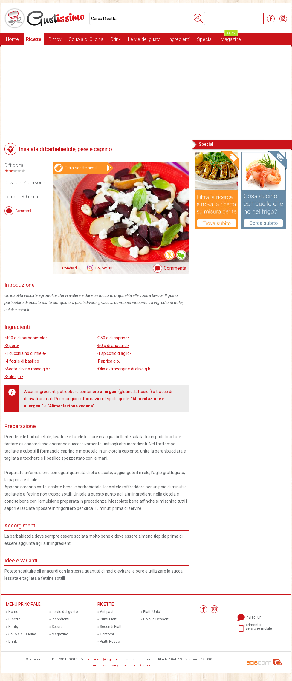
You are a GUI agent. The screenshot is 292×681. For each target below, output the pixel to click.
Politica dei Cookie (136, 665)
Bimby (55, 39)
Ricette (33, 39)
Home (12, 39)
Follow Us (103, 268)
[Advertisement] (146, 92)
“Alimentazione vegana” (72, 406)
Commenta (175, 268)
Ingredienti (179, 39)
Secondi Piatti (111, 627)
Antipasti (107, 612)
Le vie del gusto (144, 39)
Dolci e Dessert (156, 619)
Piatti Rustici (110, 641)
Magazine (231, 37)
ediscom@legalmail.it (105, 659)
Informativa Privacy (104, 665)
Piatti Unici (152, 612)
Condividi (70, 268)
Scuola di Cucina (86, 39)
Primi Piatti (108, 619)
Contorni (107, 634)
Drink (116, 39)
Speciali (205, 39)
